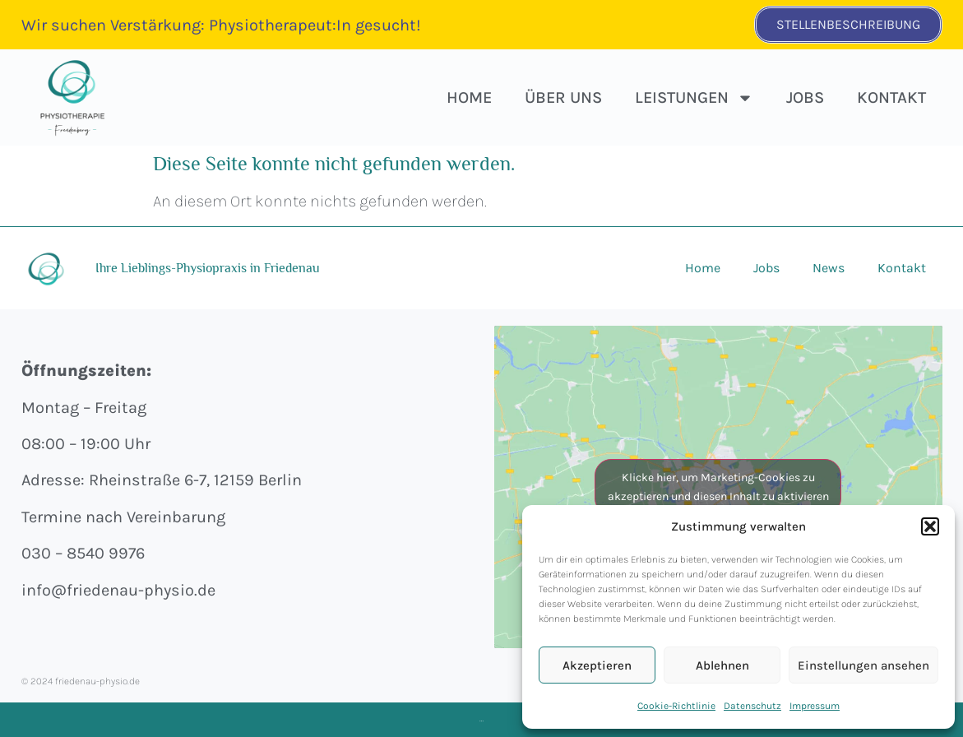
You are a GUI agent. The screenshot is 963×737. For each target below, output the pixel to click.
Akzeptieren (597, 665)
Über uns (563, 97)
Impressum (814, 706)
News (829, 268)
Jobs (805, 97)
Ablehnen (722, 665)
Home (702, 268)
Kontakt (891, 97)
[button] (930, 526)
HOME (469, 97)
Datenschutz (752, 706)
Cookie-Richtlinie (676, 706)
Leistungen (694, 97)
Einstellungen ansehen (863, 665)
